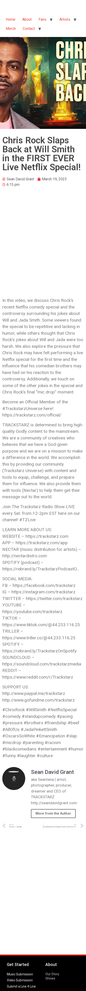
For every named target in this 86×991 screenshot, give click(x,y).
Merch (11, 28)
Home (10, 19)
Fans (42, 19)
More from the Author (53, 813)
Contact (29, 28)
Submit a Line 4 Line (21, 986)
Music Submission (20, 974)
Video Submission (20, 980)
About (27, 19)
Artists (64, 19)
